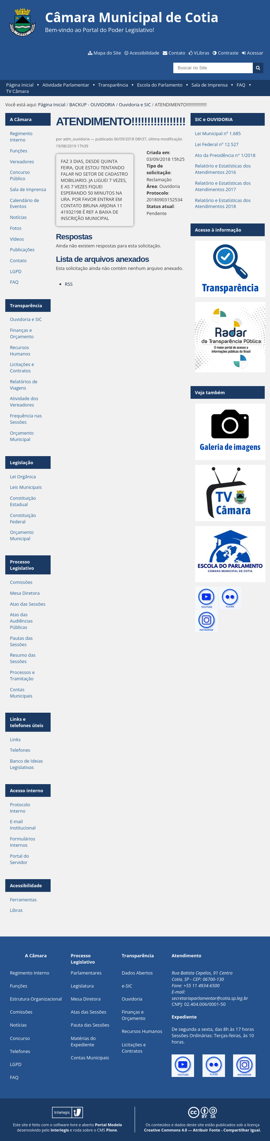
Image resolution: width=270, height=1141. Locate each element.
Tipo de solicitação (159, 169)
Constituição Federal (23, 518)
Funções (18, 150)
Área (152, 186)
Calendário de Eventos (24, 203)
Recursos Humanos (20, 350)
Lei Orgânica (23, 476)
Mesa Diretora (25, 593)
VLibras (202, 53)
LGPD (15, 271)
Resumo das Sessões (23, 658)
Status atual (160, 206)
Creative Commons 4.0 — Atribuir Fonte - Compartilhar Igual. (202, 1130)
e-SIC (127, 986)
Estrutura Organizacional (36, 999)
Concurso (20, 1038)
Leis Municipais (26, 487)
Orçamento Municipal (22, 436)
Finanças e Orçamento (22, 333)
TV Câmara (17, 91)
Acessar (255, 53)
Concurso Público (20, 175)
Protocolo (157, 193)
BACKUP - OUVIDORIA (92, 104)
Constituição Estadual (23, 501)
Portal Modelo (108, 1124)
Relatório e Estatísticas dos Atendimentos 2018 (223, 203)
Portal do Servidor (19, 859)
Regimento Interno (21, 136)
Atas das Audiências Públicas (21, 620)
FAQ (241, 85)
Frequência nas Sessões (26, 418)
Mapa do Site (107, 53)
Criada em (158, 152)
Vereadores (22, 161)
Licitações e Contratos (22, 367)
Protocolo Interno (20, 807)
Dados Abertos (137, 973)
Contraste (228, 53)
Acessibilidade (144, 53)
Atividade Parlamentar (66, 85)
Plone (111, 1130)
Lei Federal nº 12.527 (217, 144)
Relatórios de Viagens (23, 384)
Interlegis (60, 1130)
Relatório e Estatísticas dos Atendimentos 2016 (223, 169)
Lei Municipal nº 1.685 (218, 133)
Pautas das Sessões (21, 641)
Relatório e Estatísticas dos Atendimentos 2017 (223, 186)
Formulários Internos (22, 842)
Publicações (22, 249)
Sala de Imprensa (210, 85)
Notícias (18, 217)
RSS (69, 284)
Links (15, 739)
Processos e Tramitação (22, 675)
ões (18, 986)
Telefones (20, 750)
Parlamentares (86, 973)
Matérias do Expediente (83, 1041)
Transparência (113, 85)
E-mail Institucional (23, 824)
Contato (177, 53)
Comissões (21, 582)
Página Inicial (20, 85)
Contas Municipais (21, 692)
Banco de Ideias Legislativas (26, 764)
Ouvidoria (132, 999)
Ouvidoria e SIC (135, 104)
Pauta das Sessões (90, 1025)
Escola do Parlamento (159, 85)
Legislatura (82, 986)
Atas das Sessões (27, 604)
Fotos (15, 228)
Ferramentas (23, 899)
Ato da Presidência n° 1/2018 (225, 155)
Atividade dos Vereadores (24, 401)
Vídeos (17, 239)
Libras (16, 910)
